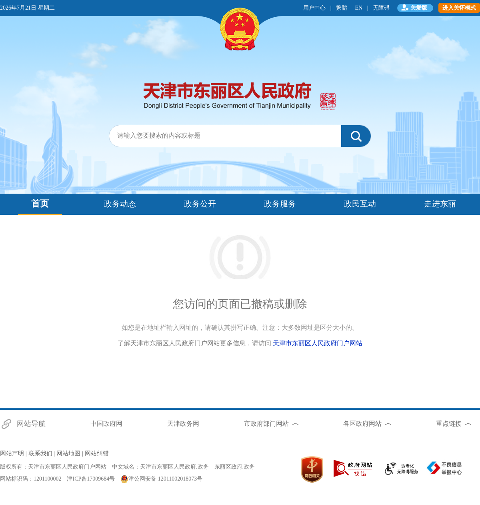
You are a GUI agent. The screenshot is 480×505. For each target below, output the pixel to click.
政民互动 (360, 203)
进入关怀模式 (459, 8)
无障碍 (381, 8)
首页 (40, 203)
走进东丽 (440, 203)
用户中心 (314, 8)
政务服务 (280, 203)
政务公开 (200, 203)
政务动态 (120, 203)
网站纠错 (97, 453)
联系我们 (40, 453)
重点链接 (449, 423)
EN (359, 8)
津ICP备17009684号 (91, 479)
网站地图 (68, 453)
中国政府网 (106, 423)
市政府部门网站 (266, 423)
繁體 (341, 8)
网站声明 (12, 453)
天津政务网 (183, 423)
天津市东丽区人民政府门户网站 (317, 343)
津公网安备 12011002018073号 (161, 479)
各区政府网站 (362, 423)
